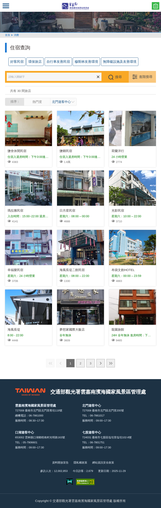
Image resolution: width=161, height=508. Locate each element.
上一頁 (60, 363)
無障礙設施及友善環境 (119, 61)
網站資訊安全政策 (103, 462)
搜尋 (118, 77)
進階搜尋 (145, 77)
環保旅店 (35, 61)
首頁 (7, 35)
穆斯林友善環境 (86, 61)
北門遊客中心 (61, 101)
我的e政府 (69, 482)
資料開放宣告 (60, 462)
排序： (15, 101)
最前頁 (50, 363)
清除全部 (98, 77)
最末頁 (110, 363)
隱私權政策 (80, 462)
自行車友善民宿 (58, 61)
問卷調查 (155, 6)
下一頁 (100, 363)
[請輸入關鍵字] (57, 77)
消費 (16, 35)
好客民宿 (17, 61)
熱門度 (37, 101)
